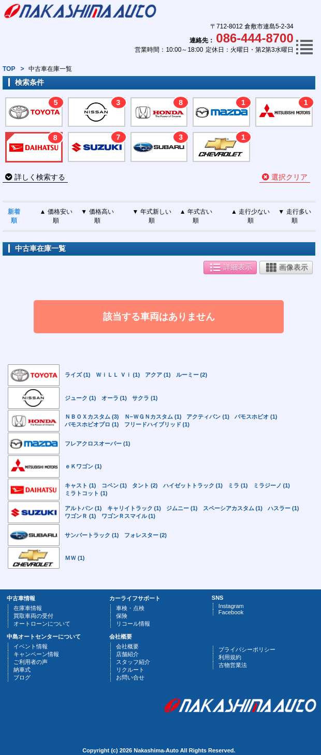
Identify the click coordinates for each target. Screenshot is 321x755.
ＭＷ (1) (75, 558)
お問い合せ (130, 677)
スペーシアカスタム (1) (233, 508)
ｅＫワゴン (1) (83, 466)
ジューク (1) (80, 398)
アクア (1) (158, 375)
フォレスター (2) (145, 535)
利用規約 (229, 657)
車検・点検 (130, 608)
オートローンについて (41, 623)
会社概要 (127, 646)
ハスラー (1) (283, 508)
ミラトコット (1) (86, 493)
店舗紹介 (127, 654)
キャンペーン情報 (36, 654)
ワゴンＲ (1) (80, 516)
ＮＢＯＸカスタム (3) (92, 416)
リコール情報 (133, 623)
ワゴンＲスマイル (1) (128, 516)
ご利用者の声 (30, 662)
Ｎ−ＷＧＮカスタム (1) (153, 416)
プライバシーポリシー (246, 649)
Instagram (231, 606)
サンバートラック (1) (92, 535)
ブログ (22, 677)
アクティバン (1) (207, 416)
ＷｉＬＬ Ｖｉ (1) (118, 375)
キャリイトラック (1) (134, 508)
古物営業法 (232, 665)
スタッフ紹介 (133, 662)
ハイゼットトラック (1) (193, 485)
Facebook (230, 612)
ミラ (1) (238, 485)
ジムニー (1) (182, 508)
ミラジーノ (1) (271, 485)
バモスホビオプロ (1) (92, 424)
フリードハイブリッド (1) (157, 424)
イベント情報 (30, 646)
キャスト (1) (80, 485)
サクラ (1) (145, 398)
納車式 (22, 670)
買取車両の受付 (33, 616)
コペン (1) (114, 485)
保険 (121, 616)
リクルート (130, 670)
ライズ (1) (78, 375)
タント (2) (145, 485)
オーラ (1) (114, 398)
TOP (9, 68)
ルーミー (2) (192, 375)
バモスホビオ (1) (256, 416)
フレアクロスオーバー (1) (97, 443)
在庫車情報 (27, 608)
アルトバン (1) (83, 508)
